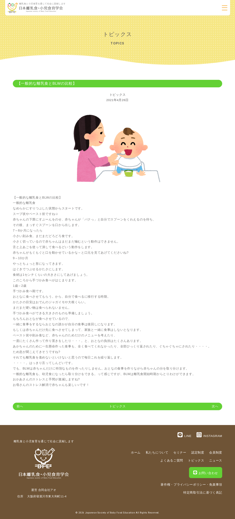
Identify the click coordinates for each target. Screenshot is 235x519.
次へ (215, 406)
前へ (20, 406)
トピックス (117, 94)
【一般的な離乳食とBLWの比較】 (47, 83)
